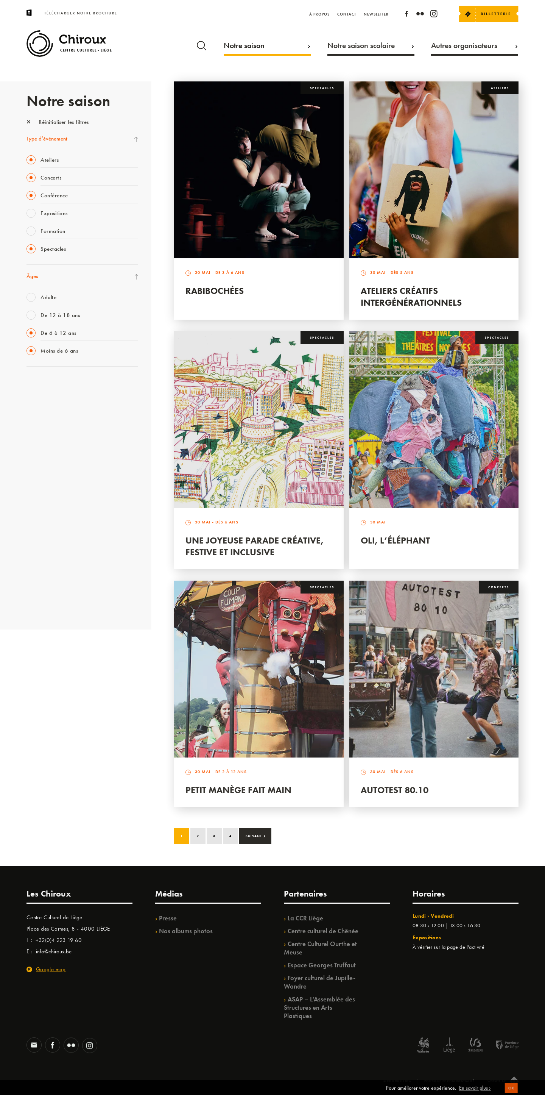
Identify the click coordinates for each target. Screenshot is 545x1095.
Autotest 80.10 (394, 790)
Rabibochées (214, 291)
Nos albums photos (186, 931)
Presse (168, 918)
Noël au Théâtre (44, 572)
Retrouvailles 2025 (48, 603)
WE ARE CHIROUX (48, 587)
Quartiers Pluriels (45, 525)
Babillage (37, 447)
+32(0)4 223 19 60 (59, 940)
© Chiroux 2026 (397, 1081)
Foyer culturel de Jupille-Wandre (319, 982)
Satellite (35, 463)
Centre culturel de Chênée (323, 931)
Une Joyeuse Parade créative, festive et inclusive (254, 546)
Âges (32, 276)
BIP (30, 479)
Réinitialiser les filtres (57, 122)
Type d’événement (46, 138)
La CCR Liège (305, 918)
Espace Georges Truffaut (322, 965)
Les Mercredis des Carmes (55, 416)
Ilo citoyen (38, 541)
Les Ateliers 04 (43, 494)
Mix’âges (36, 432)
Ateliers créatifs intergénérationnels (411, 296)
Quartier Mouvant (47, 510)
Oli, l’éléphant (395, 540)
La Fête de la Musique (51, 401)
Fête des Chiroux (45, 385)
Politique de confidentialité (449, 1081)
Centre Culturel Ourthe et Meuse (320, 948)
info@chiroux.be (54, 951)
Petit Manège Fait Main (238, 790)
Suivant (256, 835)
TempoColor (40, 556)
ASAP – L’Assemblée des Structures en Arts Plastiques (319, 1007)
